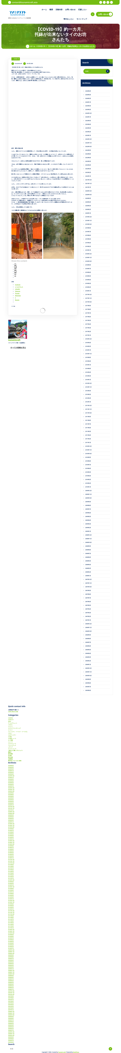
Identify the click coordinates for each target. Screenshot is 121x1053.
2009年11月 (88, 494)
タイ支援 (10, 740)
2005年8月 (88, 683)
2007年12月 (88, 579)
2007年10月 (88, 587)
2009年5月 (88, 516)
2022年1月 (88, 176)
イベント (10, 726)
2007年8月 (88, 594)
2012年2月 (88, 398)
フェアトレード (12, 743)
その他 (10, 737)
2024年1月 (88, 117)
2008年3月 (88, 568)
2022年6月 (88, 157)
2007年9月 (88, 590)
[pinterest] (15, 274)
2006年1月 (88, 664)
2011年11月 (88, 409)
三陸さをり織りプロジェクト (15, 750)
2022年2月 (88, 172)
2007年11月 (88, 583)
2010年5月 (88, 472)
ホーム (44, 9)
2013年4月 (88, 391)
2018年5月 (88, 276)
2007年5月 (88, 605)
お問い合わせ (70, 9)
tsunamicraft (18, 63)
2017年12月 (88, 294)
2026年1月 (88, 102)
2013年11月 (88, 387)
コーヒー (10, 730)
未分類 (10, 755)
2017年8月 (88, 309)
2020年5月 (88, 198)
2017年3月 (88, 328)
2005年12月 (88, 668)
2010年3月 (88, 479)
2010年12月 (88, 446)
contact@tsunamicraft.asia (24, 2)
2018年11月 (88, 257)
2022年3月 (88, 169)
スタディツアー (12, 735)
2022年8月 (88, 154)
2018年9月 (88, 265)
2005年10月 (88, 675)
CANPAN (10, 718)
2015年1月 (88, 365)
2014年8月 (88, 368)
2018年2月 (88, 287)
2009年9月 (88, 501)
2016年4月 (88, 342)
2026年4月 (88, 95)
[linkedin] (15, 269)
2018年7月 (88, 268)
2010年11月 (88, 450)
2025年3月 (88, 109)
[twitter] (15, 267)
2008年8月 (88, 550)
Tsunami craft (62, 1052)
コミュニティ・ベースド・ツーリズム (17, 731)
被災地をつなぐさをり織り (15, 760)
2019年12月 (88, 217)
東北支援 (10, 757)
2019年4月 (88, 243)
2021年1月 (88, 187)
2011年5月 (88, 431)
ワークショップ (12, 749)
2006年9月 (88, 635)
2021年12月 (88, 180)
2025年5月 (88, 106)
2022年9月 (88, 150)
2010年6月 (88, 468)
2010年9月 (88, 457)
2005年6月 (88, 690)
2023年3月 (88, 128)
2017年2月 (88, 331)
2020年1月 (88, 213)
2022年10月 (88, 146)
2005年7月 (88, 686)
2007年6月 (88, 601)
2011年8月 (88, 420)
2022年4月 (88, 165)
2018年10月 (88, 261)
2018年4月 (88, 280)
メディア (10, 747)
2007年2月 (88, 616)
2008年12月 (88, 535)
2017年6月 (88, 317)
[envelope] (15, 271)
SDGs (9, 721)
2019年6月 (88, 235)
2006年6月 (88, 646)
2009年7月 (88, 509)
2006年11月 (88, 627)
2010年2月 (88, 483)
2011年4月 (88, 435)
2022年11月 (88, 143)
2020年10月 (88, 194)
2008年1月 (88, 575)
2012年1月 (88, 402)
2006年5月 (88, 649)
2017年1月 (88, 335)
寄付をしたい (69, 19)
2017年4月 (88, 324)
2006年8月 (88, 638)
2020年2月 (88, 209)
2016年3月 (88, 346)
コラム (10, 733)
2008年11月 (88, 538)
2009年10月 (88, 498)
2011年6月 (88, 428)
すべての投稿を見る (18, 347)
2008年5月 (88, 561)
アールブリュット (12, 723)
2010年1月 (88, 487)
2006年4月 (88, 653)
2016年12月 (88, 339)
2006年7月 (88, 642)
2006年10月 (88, 631)
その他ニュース (12, 738)
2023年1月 (88, 135)
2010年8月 (88, 461)
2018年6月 (88, 272)
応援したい (82, 9)
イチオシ (10, 725)
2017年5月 (88, 320)
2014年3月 (88, 376)
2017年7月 (88, 313)
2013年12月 (88, 383)
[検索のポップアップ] (93, 14)
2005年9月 (88, 679)
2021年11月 (88, 183)
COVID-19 (41, 46)
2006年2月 (88, 661)
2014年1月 (88, 379)
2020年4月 (88, 202)
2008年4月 (88, 564)
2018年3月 (88, 283)
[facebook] (15, 265)
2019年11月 (88, 220)
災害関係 (10, 759)
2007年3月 (88, 612)
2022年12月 (88, 139)
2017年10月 (88, 302)
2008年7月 (88, 553)
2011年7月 (88, 424)
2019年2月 (88, 246)
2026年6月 (88, 91)
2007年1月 (88, 620)
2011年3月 (88, 439)
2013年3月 (88, 394)
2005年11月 (88, 672)
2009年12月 (88, 490)
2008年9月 (88, 546)
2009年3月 (88, 524)
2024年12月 (88, 113)
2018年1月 (88, 291)
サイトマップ (82, 19)
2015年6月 (88, 361)
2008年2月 (88, 572)
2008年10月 (88, 542)
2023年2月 (88, 132)
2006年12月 (88, 624)
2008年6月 (88, 557)
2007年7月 (88, 598)
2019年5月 (88, 239)
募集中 (10, 752)
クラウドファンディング (14, 728)
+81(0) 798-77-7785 (13, 711)
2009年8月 (88, 505)
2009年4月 (88, 520)
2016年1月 (88, 350)
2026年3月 (88, 98)
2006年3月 (88, 657)
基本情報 (10, 754)
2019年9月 (88, 228)
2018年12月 (88, 254)
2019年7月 (88, 231)
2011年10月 (88, 413)
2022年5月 (88, 161)
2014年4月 (88, 372)
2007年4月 (88, 609)
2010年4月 (88, 476)
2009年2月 (88, 527)
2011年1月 (88, 442)
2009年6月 (88, 513)
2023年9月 (88, 120)
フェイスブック (12, 745)
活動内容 (59, 9)
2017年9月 (88, 305)
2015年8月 (88, 357)
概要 (51, 9)
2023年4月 (88, 124)
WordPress (76, 1052)
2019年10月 (88, 224)
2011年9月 (88, 416)
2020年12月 (88, 191)
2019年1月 (88, 250)
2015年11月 (88, 354)
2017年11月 (88, 298)
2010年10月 (88, 453)
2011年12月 (88, 405)
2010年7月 (88, 465)
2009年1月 (88, 531)
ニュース (10, 742)
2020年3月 (88, 206)
